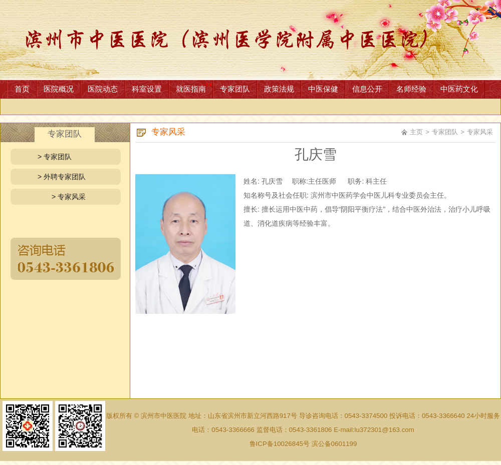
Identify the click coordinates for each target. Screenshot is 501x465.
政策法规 (279, 89)
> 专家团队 (55, 157)
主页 (416, 132)
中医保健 (323, 89)
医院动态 (103, 89)
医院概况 (59, 89)
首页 (22, 89)
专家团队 (235, 89)
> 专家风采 (69, 197)
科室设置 (147, 89)
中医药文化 (459, 89)
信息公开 (367, 89)
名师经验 (411, 89)
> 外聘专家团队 (62, 177)
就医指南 (191, 89)
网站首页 (250, 40)
